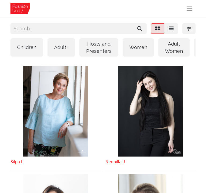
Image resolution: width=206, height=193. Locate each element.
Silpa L (16, 161)
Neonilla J (115, 161)
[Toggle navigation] (189, 8)
